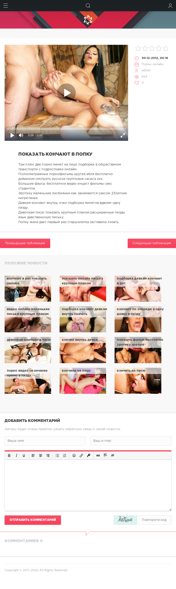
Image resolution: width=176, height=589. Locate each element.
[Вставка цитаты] (98, 455)
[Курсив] (16, 455)
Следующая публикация (152, 243)
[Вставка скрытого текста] (113, 455)
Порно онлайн (152, 64)
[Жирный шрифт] (9, 455)
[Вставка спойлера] (105, 455)
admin (146, 70)
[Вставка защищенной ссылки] (88, 455)
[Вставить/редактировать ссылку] (81, 455)
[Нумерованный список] (64, 455)
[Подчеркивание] (24, 455)
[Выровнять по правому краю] (48, 455)
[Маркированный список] (57, 455)
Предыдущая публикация (25, 243)
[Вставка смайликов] (74, 455)
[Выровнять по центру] (40, 455)
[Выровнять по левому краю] (33, 455)
